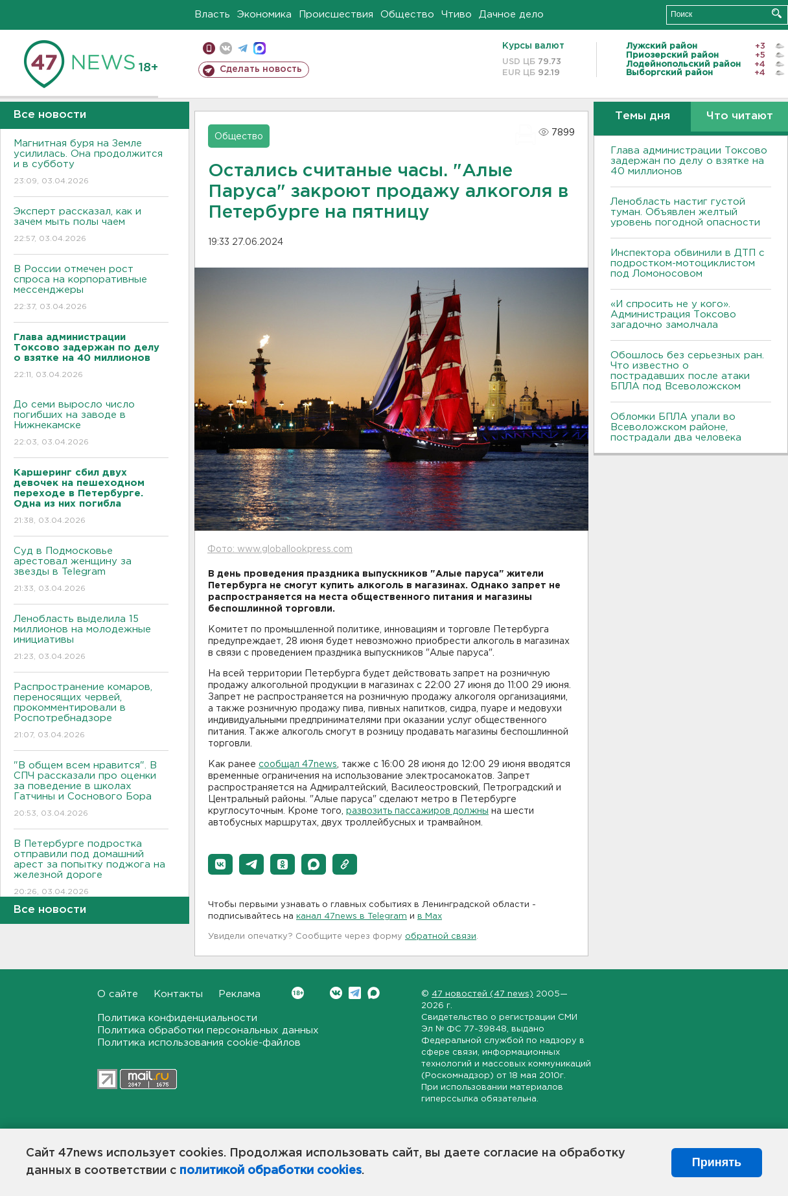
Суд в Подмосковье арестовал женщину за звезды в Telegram (91, 570)
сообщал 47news (298, 764)
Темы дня (642, 116)
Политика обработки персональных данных (208, 1030)
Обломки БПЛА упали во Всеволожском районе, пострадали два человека (675, 427)
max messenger (259, 48)
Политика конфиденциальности (177, 1018)
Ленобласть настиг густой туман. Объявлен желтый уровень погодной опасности (685, 212)
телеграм (243, 48)
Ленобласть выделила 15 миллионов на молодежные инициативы (91, 638)
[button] (220, 864)
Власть (212, 14)
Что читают (739, 116)
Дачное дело (511, 14)
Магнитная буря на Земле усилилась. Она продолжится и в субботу (91, 163)
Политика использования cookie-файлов (199, 1043)
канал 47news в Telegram (351, 916)
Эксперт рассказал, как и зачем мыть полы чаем (91, 225)
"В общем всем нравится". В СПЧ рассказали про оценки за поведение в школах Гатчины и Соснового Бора (91, 790)
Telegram (355, 993)
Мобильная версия (209, 48)
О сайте (117, 994)
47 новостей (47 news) (482, 994)
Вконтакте (298, 993)
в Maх (429, 916)
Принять (716, 1162)
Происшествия (336, 14)
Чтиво (456, 14)
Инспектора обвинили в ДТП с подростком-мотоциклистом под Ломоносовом (687, 263)
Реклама (239, 994)
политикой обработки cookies (271, 1171)
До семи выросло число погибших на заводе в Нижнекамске (91, 424)
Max (373, 993)
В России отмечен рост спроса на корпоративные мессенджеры (91, 288)
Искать (777, 13)
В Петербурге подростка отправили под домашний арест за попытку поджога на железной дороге (91, 868)
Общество (407, 14)
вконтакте (226, 48)
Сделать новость (261, 69)
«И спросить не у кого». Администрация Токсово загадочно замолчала (673, 314)
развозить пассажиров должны (417, 811)
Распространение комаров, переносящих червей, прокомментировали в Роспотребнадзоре (91, 712)
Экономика (264, 14)
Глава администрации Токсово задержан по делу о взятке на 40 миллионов (688, 161)
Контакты (178, 994)
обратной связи (440, 936)
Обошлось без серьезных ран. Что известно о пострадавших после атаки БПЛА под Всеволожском (687, 371)
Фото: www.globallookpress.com (280, 549)
